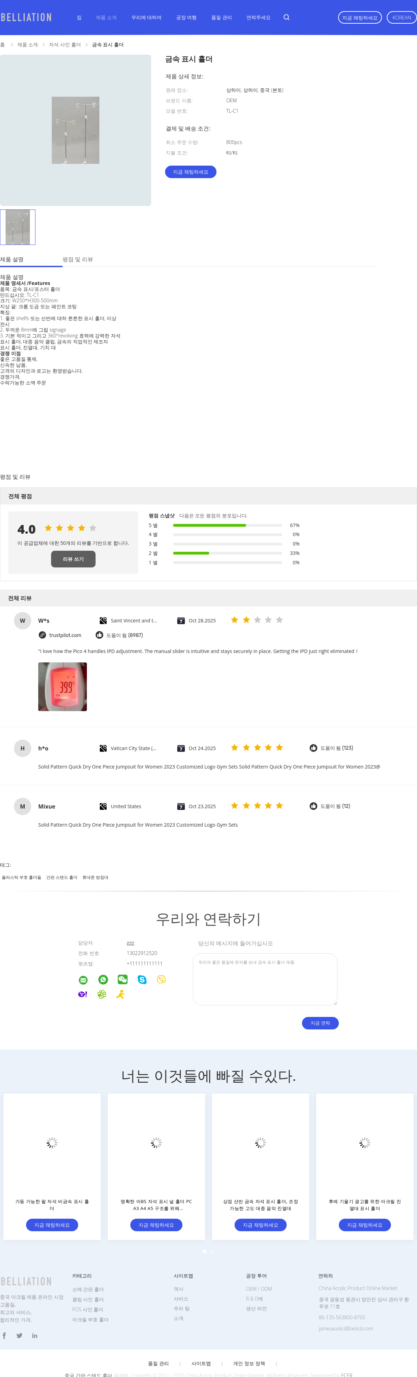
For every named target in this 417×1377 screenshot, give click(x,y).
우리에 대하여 (146, 17)
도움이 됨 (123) (336, 748)
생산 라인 (256, 1308)
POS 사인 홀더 (88, 1309)
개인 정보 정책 (249, 1363)
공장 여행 (186, 17)
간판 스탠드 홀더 (61, 877)
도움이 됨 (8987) (124, 635)
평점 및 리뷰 (78, 259)
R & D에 (254, 1298)
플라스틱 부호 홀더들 (21, 877)
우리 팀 (182, 1308)
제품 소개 (106, 17)
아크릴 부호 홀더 (90, 1319)
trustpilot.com (65, 635)
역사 (178, 1289)
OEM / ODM (259, 1289)
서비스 (181, 1298)
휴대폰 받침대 (95, 877)
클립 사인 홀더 (88, 1299)
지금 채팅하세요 (360, 17)
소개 (178, 1318)
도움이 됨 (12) (335, 806)
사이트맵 (201, 1363)
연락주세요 (258, 17)
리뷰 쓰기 (73, 559)
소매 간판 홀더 (88, 1289)
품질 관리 (221, 17)
